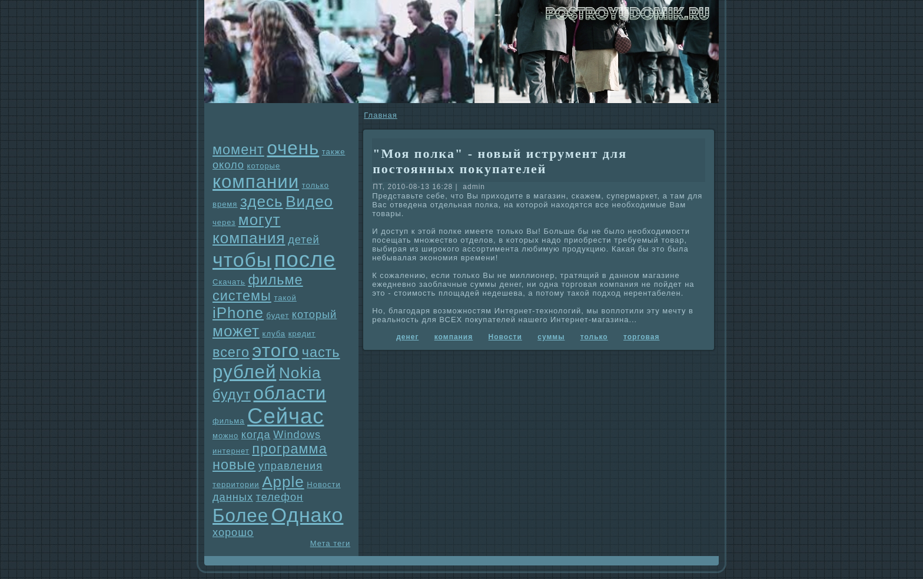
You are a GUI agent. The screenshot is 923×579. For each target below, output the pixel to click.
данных (233, 497)
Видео (309, 201)
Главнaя (380, 115)
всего (231, 352)
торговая (641, 337)
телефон (280, 497)
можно (225, 435)
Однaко (307, 515)
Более (240, 515)
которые (264, 165)
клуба (274, 333)
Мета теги (330, 543)
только (315, 185)
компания (249, 238)
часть (321, 352)
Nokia (300, 373)
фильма (228, 420)
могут (259, 220)
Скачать (229, 281)
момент (238, 149)
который (314, 314)
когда (256, 435)
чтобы (242, 260)
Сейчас (285, 416)
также (334, 151)
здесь (261, 201)
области (289, 393)
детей (304, 240)
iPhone (238, 313)
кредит (302, 333)
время (225, 204)
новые (234, 464)
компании (256, 181)
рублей (244, 372)
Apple (283, 482)
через (224, 222)
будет (278, 315)
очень (293, 148)
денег (407, 337)
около (228, 165)
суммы (551, 337)
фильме (275, 279)
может (236, 331)
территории (236, 484)
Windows (297, 435)
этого (276, 350)
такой (285, 297)
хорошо (233, 532)
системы (242, 295)
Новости (323, 484)
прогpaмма (289, 448)
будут (232, 394)
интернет (231, 450)
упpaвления (290, 466)
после (305, 259)
